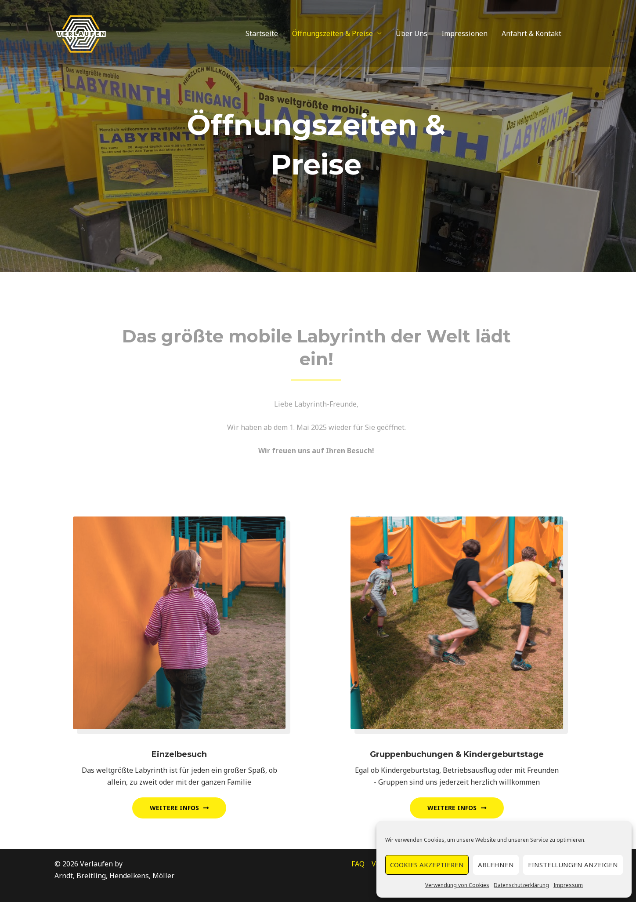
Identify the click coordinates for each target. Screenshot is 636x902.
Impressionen (464, 33)
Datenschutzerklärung (521, 885)
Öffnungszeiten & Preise (332, 33)
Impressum (568, 885)
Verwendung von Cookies (457, 885)
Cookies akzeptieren (427, 864)
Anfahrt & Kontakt (531, 33)
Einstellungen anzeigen (573, 864)
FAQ (358, 864)
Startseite (262, 33)
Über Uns (411, 33)
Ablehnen (496, 864)
